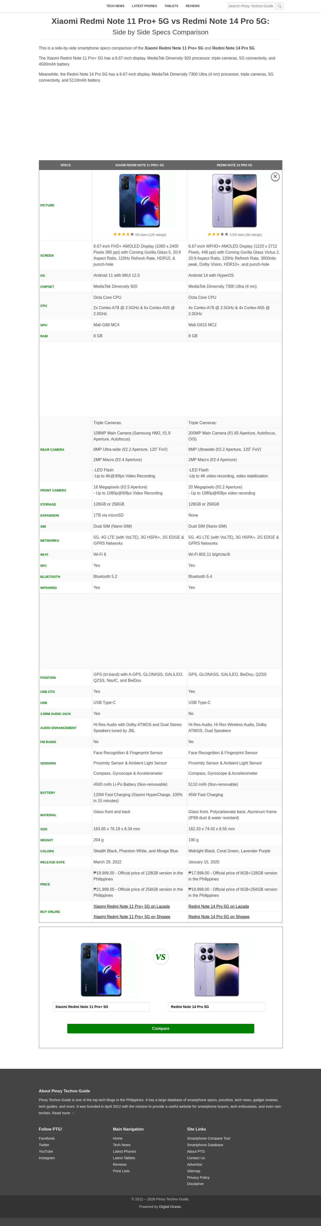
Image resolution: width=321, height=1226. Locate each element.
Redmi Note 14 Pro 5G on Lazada (234, 908)
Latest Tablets (124, 1158)
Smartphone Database (205, 1145)
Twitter (44, 1145)
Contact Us (196, 1158)
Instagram (47, 1158)
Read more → (63, 1113)
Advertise (194, 1164)
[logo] (70, 6)
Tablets (171, 6)
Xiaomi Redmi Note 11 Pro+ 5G (139, 165)
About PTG (196, 1151)
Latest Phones (144, 6)
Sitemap (193, 1171)
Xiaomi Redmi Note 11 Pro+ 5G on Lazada (140, 908)
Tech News (115, 6)
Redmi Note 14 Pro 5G (234, 165)
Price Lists (121, 1171)
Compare (160, 1028)
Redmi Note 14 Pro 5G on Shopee (219, 917)
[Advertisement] (160, 124)
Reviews (193, 6)
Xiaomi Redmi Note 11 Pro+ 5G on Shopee (132, 917)
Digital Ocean (170, 1207)
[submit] (280, 6)
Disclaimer (195, 1184)
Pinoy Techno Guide (70, 1091)
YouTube (46, 1151)
